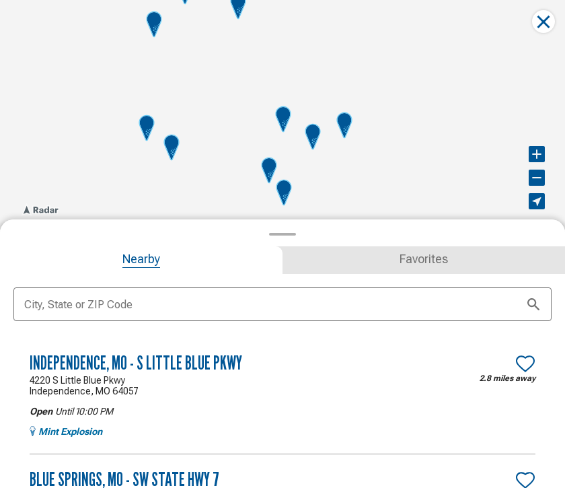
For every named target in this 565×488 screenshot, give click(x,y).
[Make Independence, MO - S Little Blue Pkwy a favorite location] (525, 362)
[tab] (141, 259)
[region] (282, 114)
